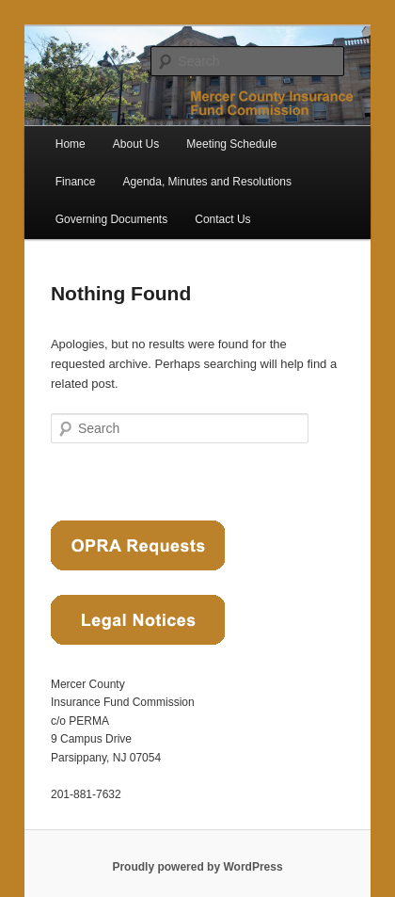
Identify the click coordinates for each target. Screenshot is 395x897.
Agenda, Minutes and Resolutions (207, 181)
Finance (75, 181)
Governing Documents (111, 219)
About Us (136, 144)
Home (70, 144)
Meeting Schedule (231, 144)
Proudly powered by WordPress (197, 866)
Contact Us (222, 219)
